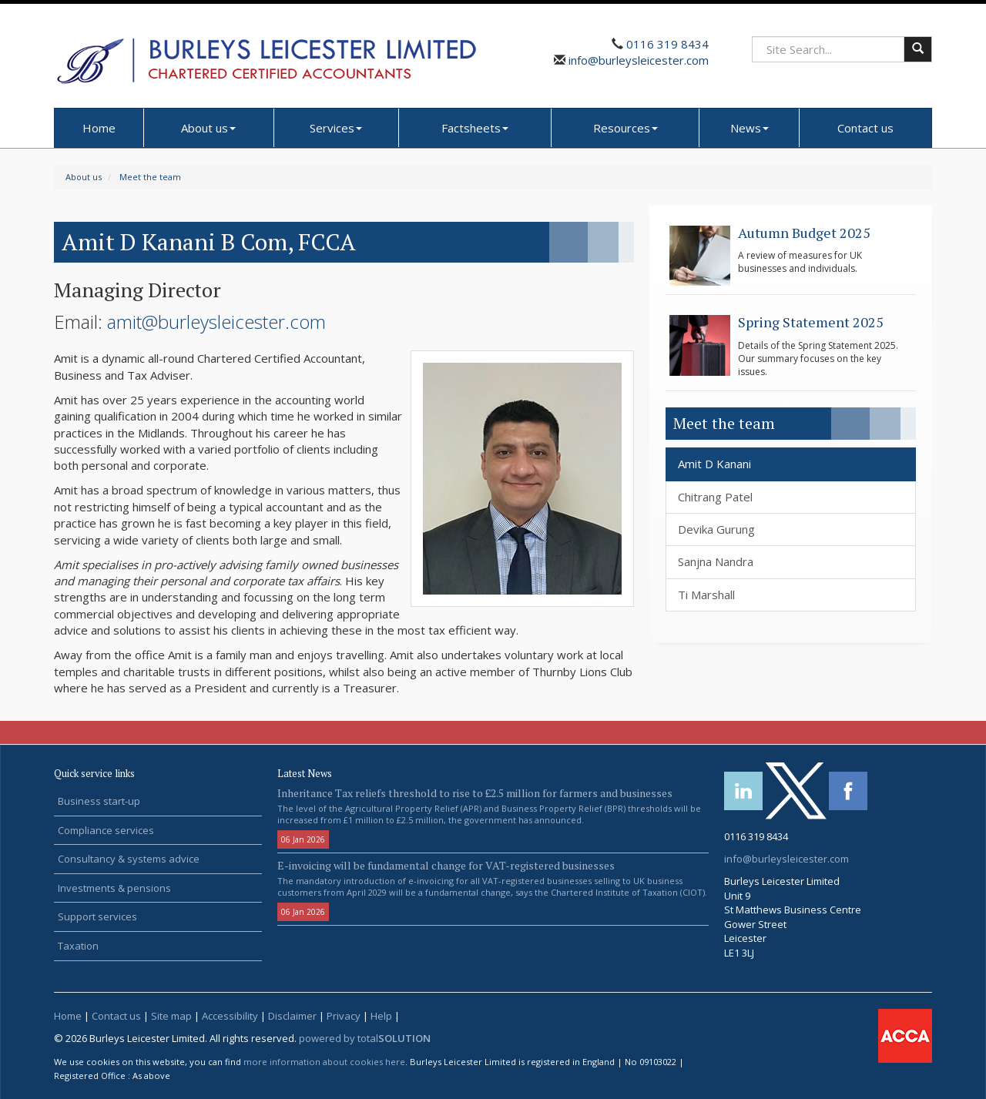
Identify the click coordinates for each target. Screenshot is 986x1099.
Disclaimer (292, 1016)
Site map (171, 1016)
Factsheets (474, 128)
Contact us (865, 128)
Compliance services (106, 830)
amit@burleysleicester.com (216, 321)
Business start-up (99, 801)
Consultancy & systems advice (129, 859)
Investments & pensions (114, 888)
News (749, 128)
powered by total (365, 1038)
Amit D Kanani (714, 463)
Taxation (78, 946)
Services (336, 128)
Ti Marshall (706, 594)
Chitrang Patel (715, 496)
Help (381, 1016)
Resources (625, 128)
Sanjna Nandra (715, 561)
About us (208, 128)
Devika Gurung (716, 529)
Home (99, 128)
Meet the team (150, 177)
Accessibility (230, 1016)
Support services (97, 916)
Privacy (344, 1016)
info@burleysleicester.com (637, 60)
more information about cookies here (324, 1061)
